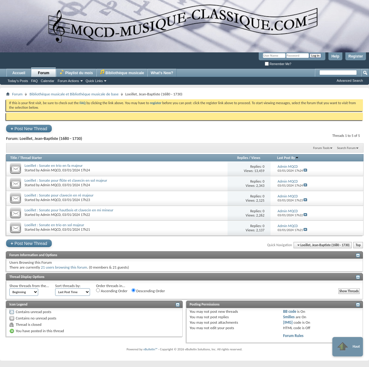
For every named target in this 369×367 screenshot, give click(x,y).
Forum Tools (321, 148)
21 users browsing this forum (64, 267)
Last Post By (288, 158)
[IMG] (288, 322)
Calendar (48, 81)
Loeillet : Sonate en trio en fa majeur (54, 165)
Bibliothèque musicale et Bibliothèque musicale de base (73, 94)
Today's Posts (18, 81)
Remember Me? (278, 64)
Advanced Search (350, 80)
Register (355, 56)
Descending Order (148, 290)
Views (255, 158)
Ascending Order (112, 290)
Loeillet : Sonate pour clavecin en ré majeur (59, 195)
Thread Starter (31, 158)
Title (13, 158)
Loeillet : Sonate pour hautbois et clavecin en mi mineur (69, 210)
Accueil (18, 73)
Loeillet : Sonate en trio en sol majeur (54, 225)
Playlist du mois (76, 72)
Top (358, 245)
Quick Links (94, 81)
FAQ (34, 81)
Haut (347, 346)
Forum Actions (68, 81)
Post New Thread (29, 128)
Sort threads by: (68, 285)
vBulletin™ (150, 349)
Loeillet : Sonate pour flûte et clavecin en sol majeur (66, 180)
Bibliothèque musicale (122, 72)
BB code (289, 311)
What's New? (162, 73)
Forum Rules (293, 335)
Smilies (288, 317)
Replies (242, 158)
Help (335, 56)
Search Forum (346, 148)
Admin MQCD (51, 170)
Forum (43, 73)
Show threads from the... (29, 285)
